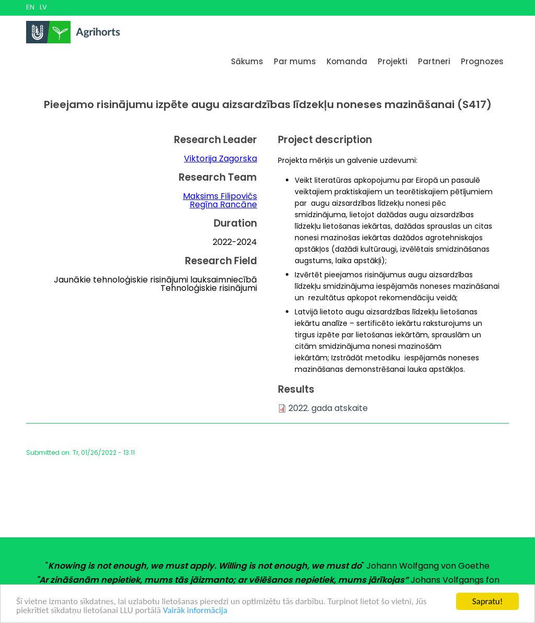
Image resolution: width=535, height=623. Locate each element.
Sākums (247, 61)
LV (43, 7)
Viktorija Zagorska (220, 158)
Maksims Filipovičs (220, 196)
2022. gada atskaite (328, 408)
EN (30, 7)
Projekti (393, 61)
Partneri (434, 61)
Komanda (347, 61)
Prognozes (482, 61)
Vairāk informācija (195, 610)
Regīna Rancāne (223, 204)
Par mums (295, 61)
